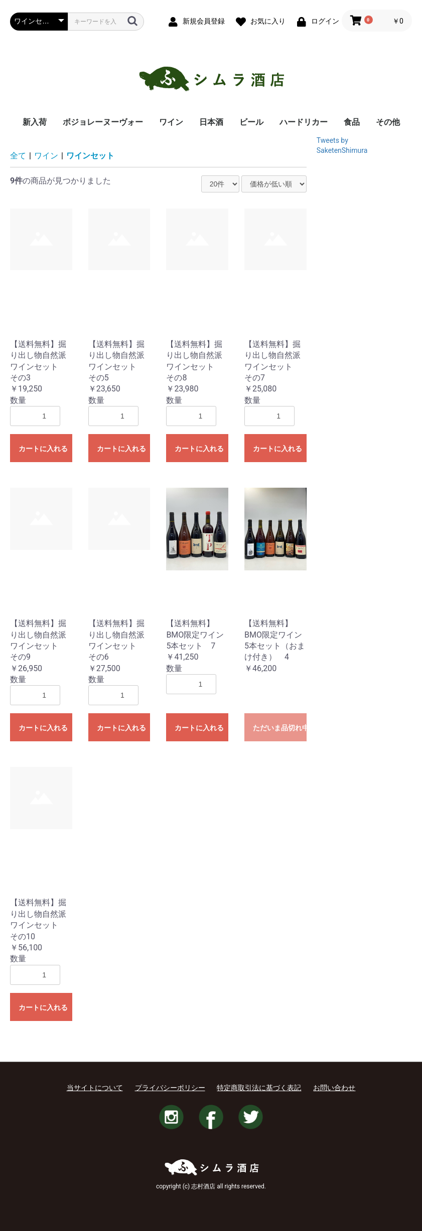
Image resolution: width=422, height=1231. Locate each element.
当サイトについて (95, 1088)
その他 (388, 122)
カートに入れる (43, 449)
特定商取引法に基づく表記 (259, 1088)
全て (18, 155)
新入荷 (35, 122)
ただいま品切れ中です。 (280, 728)
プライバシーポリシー (170, 1088)
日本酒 (211, 122)
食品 (352, 122)
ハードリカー (303, 122)
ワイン (171, 122)
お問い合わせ (334, 1088)
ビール (251, 122)
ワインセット (90, 155)
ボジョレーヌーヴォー (103, 122)
